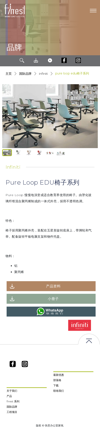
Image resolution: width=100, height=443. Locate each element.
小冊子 (53, 299)
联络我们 (58, 390)
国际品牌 (25, 74)
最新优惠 (58, 374)
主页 (9, 74)
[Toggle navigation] (93, 10)
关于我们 (12, 390)
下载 (56, 385)
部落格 (57, 380)
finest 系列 (13, 401)
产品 (9, 396)
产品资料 (53, 286)
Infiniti (43, 74)
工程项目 (12, 412)
